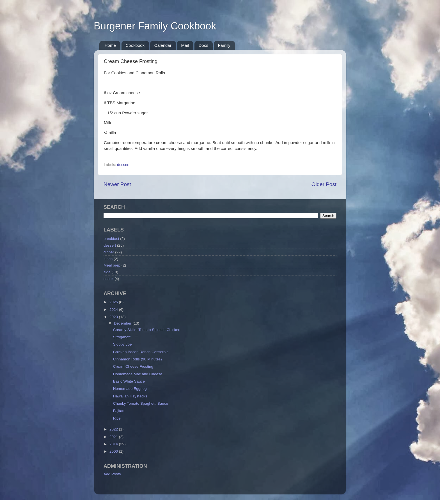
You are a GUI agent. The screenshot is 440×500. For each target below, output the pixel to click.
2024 (114, 309)
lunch (108, 259)
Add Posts (112, 474)
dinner (109, 252)
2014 (114, 444)
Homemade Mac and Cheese (137, 374)
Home (110, 45)
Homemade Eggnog (130, 388)
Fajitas (118, 411)
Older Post (323, 184)
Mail (185, 45)
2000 (114, 451)
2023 (114, 317)
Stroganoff (121, 337)
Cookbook (135, 45)
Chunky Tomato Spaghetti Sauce (140, 403)
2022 (114, 429)
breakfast (111, 239)
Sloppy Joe (122, 344)
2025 (114, 302)
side (107, 272)
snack (108, 279)
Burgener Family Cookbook (155, 26)
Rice (117, 418)
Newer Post (117, 184)
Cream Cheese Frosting (133, 366)
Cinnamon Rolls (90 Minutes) (137, 359)
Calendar (162, 45)
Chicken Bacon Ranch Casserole (141, 352)
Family (224, 45)
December (123, 323)
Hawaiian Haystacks (130, 396)
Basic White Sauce (129, 381)
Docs (203, 45)
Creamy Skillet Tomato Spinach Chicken (146, 330)
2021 (114, 437)
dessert (123, 165)
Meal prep (112, 265)
